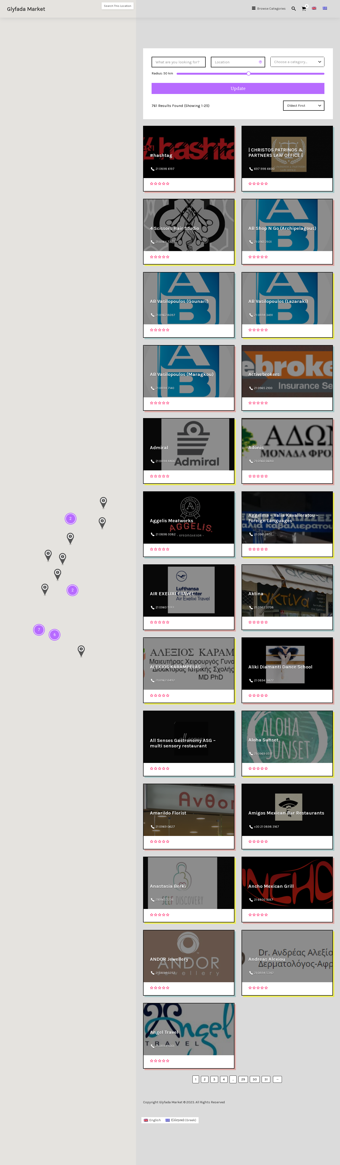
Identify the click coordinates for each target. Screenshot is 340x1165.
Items (305, 6)
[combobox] (297, 62)
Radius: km (162, 73)
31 (266, 1112)
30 (255, 1112)
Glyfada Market (26, 9)
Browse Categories (271, 9)
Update (238, 88)
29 (243, 1112)
